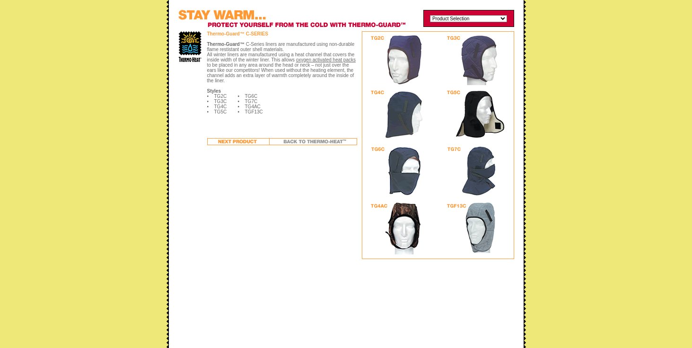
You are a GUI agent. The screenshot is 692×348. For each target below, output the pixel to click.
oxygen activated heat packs (326, 59)
